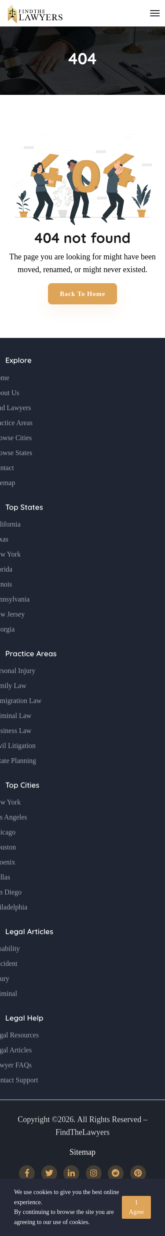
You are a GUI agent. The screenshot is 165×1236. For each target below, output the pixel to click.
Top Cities (22, 803)
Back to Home (82, 293)
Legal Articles (29, 950)
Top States (24, 525)
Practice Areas (31, 672)
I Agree (136, 1207)
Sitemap (82, 1170)
